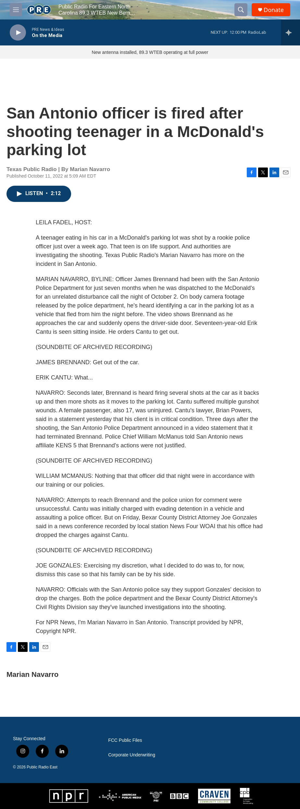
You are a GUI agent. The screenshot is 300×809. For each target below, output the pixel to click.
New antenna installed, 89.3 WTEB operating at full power (150, 52)
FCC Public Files (125, 740)
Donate (274, 9)
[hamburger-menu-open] (16, 9)
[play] (18, 32)
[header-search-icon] (240, 9)
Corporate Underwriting (131, 755)
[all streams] (290, 32)
